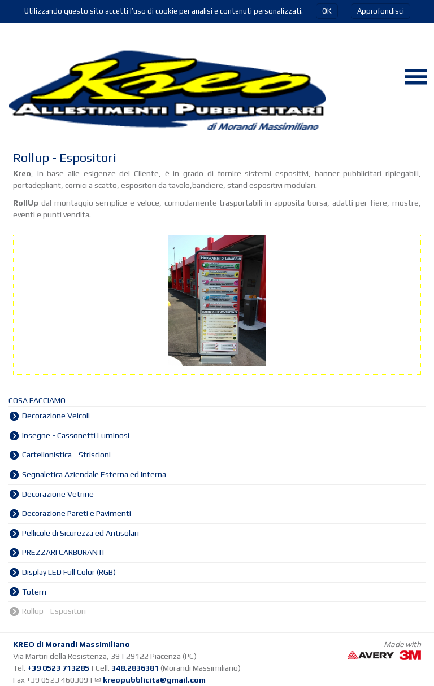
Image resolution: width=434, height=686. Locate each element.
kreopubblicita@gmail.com (154, 679)
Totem (34, 591)
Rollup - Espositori (54, 610)
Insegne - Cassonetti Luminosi (75, 435)
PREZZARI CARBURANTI (63, 552)
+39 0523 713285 (58, 667)
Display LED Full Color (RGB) (69, 571)
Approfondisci (380, 11)
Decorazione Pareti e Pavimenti (76, 513)
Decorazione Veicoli (56, 415)
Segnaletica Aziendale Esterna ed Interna (94, 474)
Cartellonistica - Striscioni (66, 454)
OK (327, 11)
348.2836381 (135, 667)
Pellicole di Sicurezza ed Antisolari (80, 533)
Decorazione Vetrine (58, 494)
